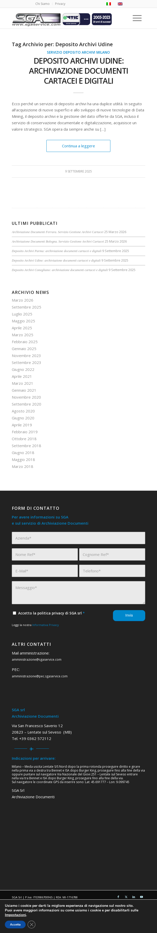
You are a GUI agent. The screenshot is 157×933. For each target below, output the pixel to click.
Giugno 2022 (23, 369)
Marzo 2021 (22, 383)
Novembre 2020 (26, 397)
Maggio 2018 (23, 459)
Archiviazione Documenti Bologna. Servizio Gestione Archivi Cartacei (58, 241)
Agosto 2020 (23, 410)
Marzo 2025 (22, 334)
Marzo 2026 (22, 300)
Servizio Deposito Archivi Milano (78, 52)
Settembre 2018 (26, 445)
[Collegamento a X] (126, 897)
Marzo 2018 (22, 466)
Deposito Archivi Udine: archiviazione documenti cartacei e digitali (78, 70)
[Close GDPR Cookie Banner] (31, 924)
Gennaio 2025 (24, 348)
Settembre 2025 (26, 307)
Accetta (15, 924)
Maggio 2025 (23, 320)
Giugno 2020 (23, 417)
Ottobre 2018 (24, 438)
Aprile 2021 (22, 376)
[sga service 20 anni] (65, 18)
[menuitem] (43, 4)
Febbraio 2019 (25, 431)
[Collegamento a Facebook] (118, 897)
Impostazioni (15, 915)
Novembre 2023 (26, 355)
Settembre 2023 (26, 362)
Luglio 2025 (22, 313)
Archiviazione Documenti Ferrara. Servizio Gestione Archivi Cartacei (57, 232)
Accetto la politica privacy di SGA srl (51, 613)
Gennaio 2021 (24, 390)
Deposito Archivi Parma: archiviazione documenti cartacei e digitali (56, 251)
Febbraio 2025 (25, 341)
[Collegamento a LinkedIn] (134, 897)
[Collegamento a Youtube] (141, 897)
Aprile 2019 (22, 424)
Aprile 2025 (22, 327)
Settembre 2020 (26, 404)
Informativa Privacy (45, 625)
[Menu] (138, 18)
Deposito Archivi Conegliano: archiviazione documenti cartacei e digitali (60, 270)
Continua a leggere (78, 145)
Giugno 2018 (23, 452)
